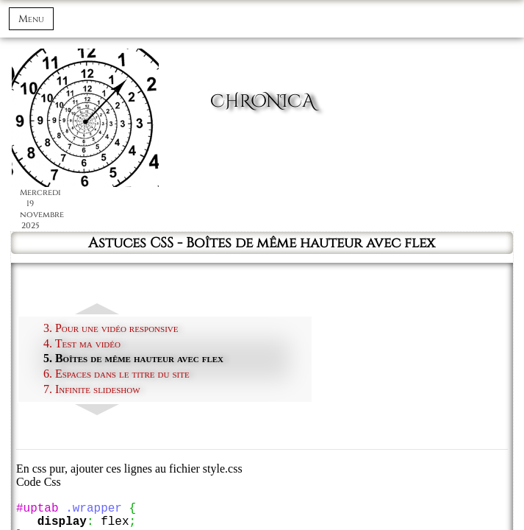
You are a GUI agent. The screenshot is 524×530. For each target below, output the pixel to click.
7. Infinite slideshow (91, 389)
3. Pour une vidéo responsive (111, 328)
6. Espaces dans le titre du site (116, 373)
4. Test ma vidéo (82, 343)
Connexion (462, 25)
